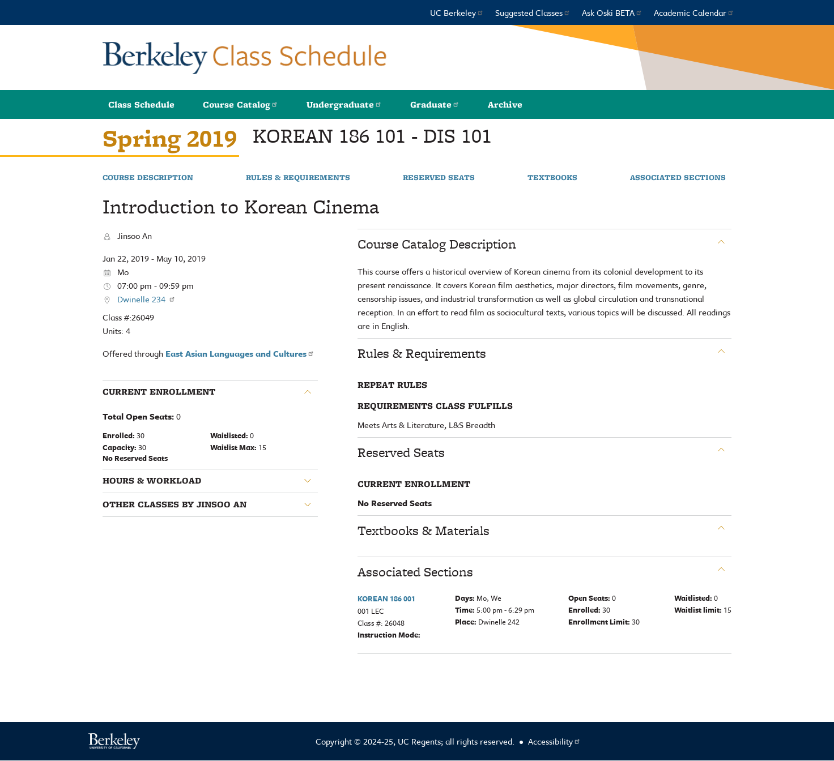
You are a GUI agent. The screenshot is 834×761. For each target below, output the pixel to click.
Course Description (148, 178)
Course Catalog (240, 104)
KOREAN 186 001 (386, 598)
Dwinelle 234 (146, 299)
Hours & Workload (152, 480)
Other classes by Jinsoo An (174, 504)
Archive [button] (505, 104)
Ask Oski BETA (612, 12)
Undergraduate (344, 104)
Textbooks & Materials (424, 530)
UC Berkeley (457, 12)
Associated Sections (678, 178)
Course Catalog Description (437, 244)
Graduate (434, 104)
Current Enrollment (159, 391)
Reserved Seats (439, 178)
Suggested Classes (533, 12)
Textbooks (552, 178)
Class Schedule (141, 104)
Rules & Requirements (298, 178)
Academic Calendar (694, 12)
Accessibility (554, 741)
